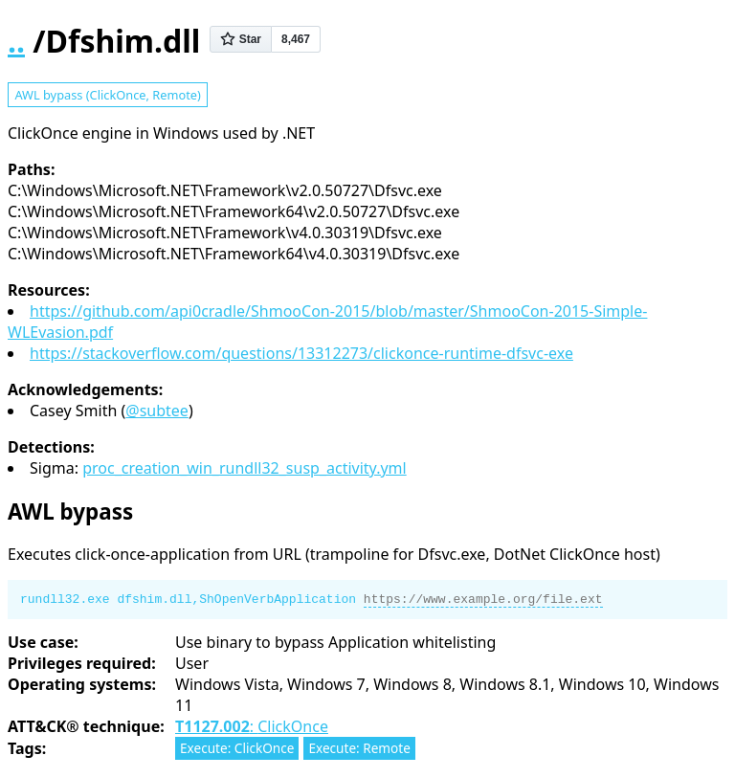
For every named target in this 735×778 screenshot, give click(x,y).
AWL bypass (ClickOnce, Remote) (107, 94)
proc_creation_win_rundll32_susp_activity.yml (244, 467)
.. (16, 40)
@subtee (157, 410)
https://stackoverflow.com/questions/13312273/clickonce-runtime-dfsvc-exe (301, 353)
